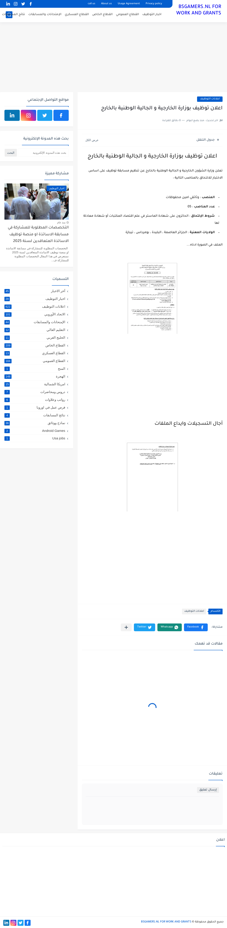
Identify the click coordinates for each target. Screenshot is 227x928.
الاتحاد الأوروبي (34, 314)
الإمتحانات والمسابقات (44, 14)
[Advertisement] (113, 58)
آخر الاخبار (34, 291)
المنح (34, 369)
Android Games (34, 431)
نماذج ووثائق (34, 423)
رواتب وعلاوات (34, 400)
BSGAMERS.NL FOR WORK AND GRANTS (198, 10)
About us (106, 3)
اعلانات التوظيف (210, 99)
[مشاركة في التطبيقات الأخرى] (126, 627)
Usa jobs (34, 438)
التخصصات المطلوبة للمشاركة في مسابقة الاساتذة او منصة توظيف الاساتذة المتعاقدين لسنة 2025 (38, 235)
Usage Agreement (129, 3)
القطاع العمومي (127, 14)
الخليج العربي (34, 338)
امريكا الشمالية (34, 384)
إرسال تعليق (208, 790)
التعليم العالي (34, 330)
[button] (196, 627)
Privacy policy (154, 3)
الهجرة (34, 376)
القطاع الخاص (102, 14)
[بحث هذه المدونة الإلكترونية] (43, 153)
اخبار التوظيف (151, 14)
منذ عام (61, 222)
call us (91, 3)
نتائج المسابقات (13, 14)
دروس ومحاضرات (34, 392)
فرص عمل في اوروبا (34, 407)
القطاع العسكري (77, 14)
